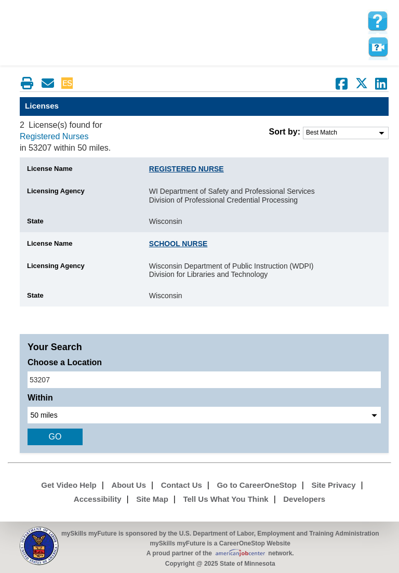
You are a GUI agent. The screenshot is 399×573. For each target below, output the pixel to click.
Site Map (152, 499)
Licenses (42, 105)
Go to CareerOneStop (256, 485)
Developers (304, 499)
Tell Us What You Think (225, 499)
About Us (128, 485)
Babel (85, 83)
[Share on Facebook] (342, 83)
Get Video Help (68, 485)
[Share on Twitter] (361, 83)
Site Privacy (333, 485)
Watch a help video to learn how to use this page (378, 47)
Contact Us (181, 485)
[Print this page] (27, 83)
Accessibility (98, 499)
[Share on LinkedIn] (381, 83)
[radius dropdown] (204, 415)
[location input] (204, 379)
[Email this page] (48, 83)
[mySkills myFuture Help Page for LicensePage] (378, 21)
